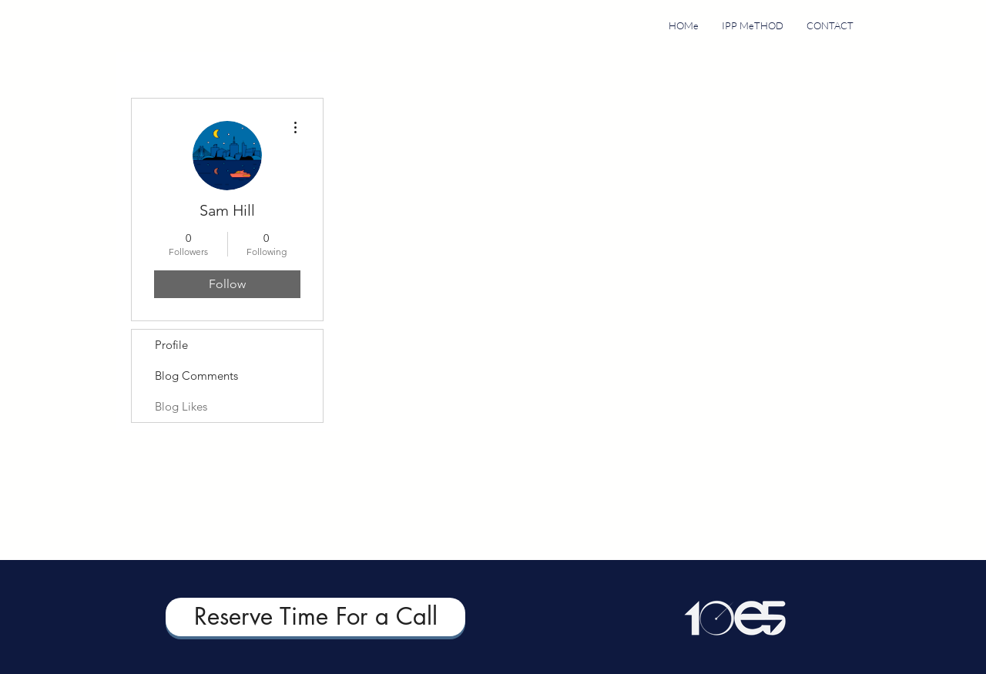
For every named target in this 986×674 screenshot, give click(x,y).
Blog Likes (181, 406)
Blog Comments (196, 375)
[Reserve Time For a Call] (315, 617)
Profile (171, 344)
